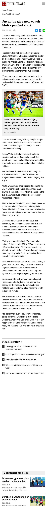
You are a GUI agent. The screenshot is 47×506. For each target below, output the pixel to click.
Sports (10, 10)
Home (4, 10)
